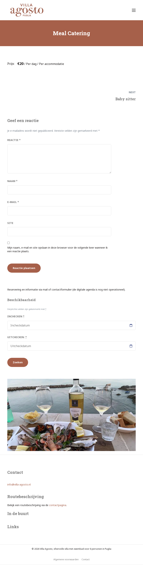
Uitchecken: (17, 337)
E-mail (13, 202)
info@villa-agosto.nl (19, 484)
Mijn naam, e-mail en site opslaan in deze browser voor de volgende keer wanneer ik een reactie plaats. (57, 249)
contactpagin (57, 505)
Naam (12, 181)
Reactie (14, 140)
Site (10, 223)
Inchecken (15, 316)
